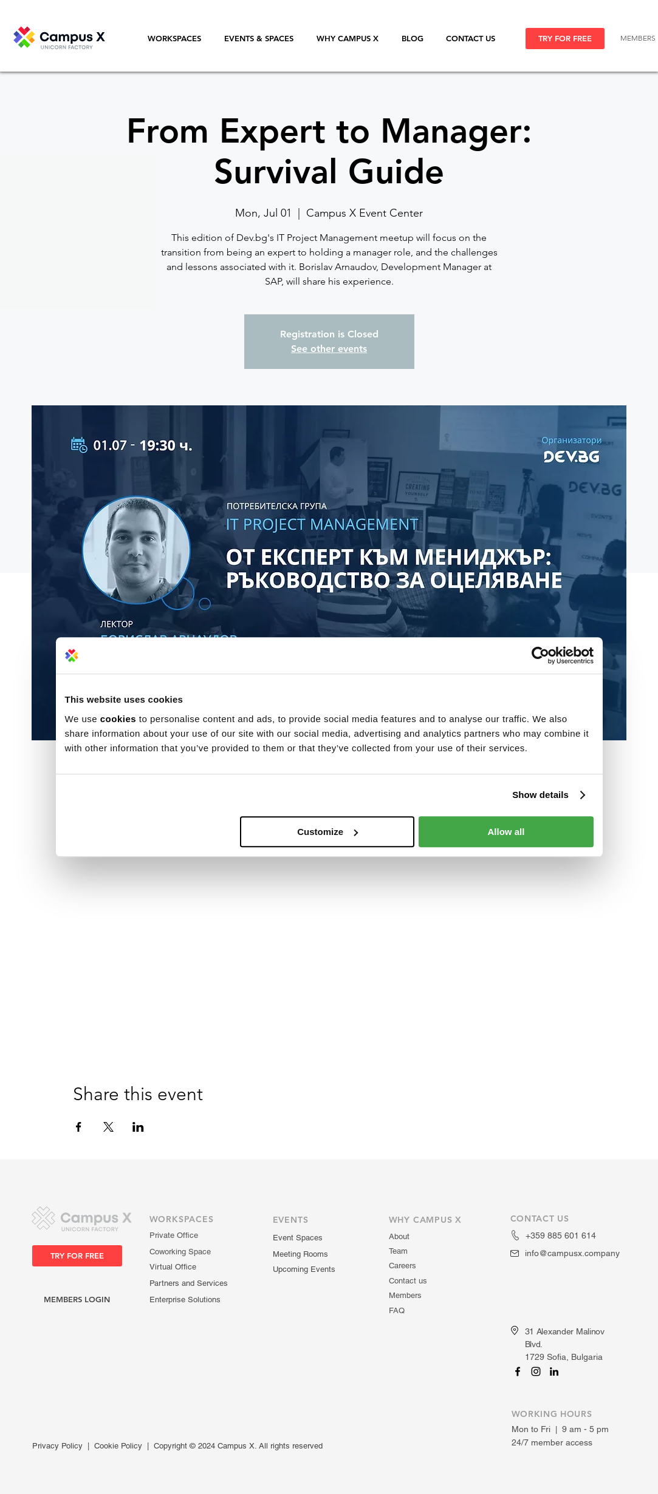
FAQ (397, 1310)
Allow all (506, 831)
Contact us (408, 1280)
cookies (118, 719)
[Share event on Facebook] (78, 1127)
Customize (327, 831)
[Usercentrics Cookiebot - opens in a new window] (540, 655)
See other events (329, 348)
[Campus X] (518, 1371)
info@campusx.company (572, 1253)
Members (405, 1295)
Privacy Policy (57, 1445)
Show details (540, 794)
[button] (180, 38)
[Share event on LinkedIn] (138, 1127)
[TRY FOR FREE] (565, 38)
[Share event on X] (108, 1127)
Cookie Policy (118, 1445)
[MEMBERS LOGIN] (77, 1299)
